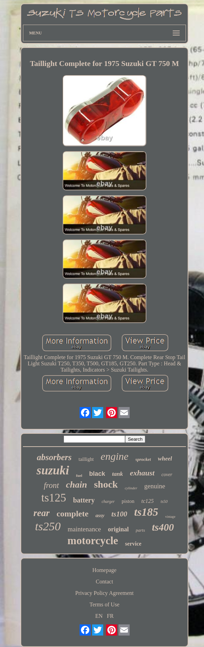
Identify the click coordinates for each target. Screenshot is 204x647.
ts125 (53, 497)
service (133, 544)
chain (76, 485)
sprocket (143, 459)
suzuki (52, 470)
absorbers (54, 457)
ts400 (163, 527)
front (51, 485)
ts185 (146, 512)
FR (110, 616)
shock (105, 484)
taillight (86, 459)
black (97, 473)
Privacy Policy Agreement (104, 593)
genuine (154, 486)
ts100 (120, 514)
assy (100, 515)
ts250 (48, 526)
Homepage (104, 570)
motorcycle (92, 540)
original (118, 529)
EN (99, 616)
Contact (104, 581)
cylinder (131, 488)
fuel (79, 475)
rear (41, 513)
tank (117, 474)
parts (140, 530)
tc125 (147, 501)
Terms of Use (105, 604)
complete (73, 513)
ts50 (164, 501)
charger (108, 501)
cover (167, 474)
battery (84, 500)
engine (115, 456)
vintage (170, 517)
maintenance (84, 529)
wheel (165, 458)
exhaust (142, 472)
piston (128, 501)
